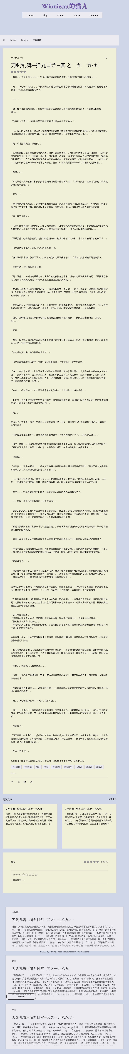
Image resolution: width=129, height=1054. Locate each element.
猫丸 (38, 767)
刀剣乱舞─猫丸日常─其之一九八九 (83, 808)
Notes (13, 40)
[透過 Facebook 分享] (12, 781)
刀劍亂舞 (37, 40)
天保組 (79, 767)
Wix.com (85, 952)
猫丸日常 (68, 767)
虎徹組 (99, 767)
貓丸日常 (56, 767)
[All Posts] (21, 996)
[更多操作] (106, 57)
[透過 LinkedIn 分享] (25, 781)
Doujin (24, 40)
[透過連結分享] (31, 781)
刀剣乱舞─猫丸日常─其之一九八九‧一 (25, 808)
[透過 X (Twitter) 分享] (18, 781)
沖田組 (89, 767)
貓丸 (46, 767)
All (4, 40)
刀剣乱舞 (28, 767)
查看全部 (112, 799)
